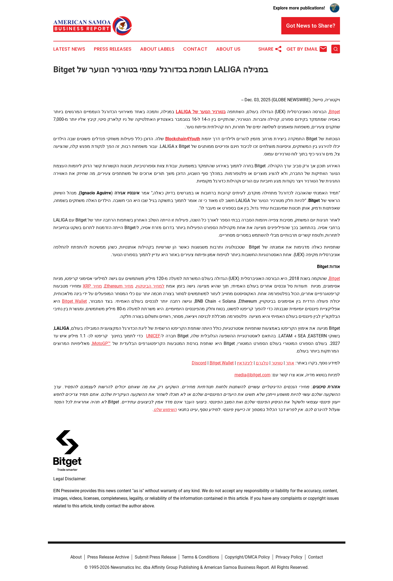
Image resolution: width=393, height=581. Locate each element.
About (76, 557)
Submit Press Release (155, 557)
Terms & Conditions (200, 557)
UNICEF (153, 335)
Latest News (69, 49)
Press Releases (112, 49)
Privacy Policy (289, 557)
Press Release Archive (108, 557)
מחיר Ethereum (118, 286)
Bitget (334, 111)
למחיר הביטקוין (150, 286)
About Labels (157, 49)
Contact (195, 49)
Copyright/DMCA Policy (247, 557)
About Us (228, 49)
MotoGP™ (101, 343)
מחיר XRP (92, 286)
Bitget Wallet (74, 301)
